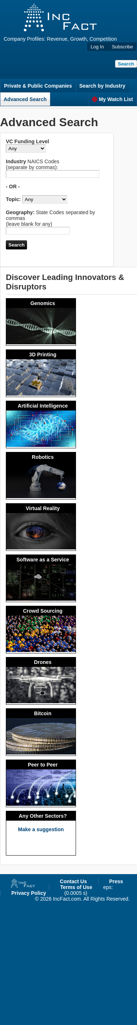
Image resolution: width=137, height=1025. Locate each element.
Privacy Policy (28, 893)
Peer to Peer (43, 765)
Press (116, 881)
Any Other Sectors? (42, 816)
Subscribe (122, 46)
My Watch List (112, 99)
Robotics (43, 457)
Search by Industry (102, 86)
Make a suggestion (41, 829)
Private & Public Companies (38, 86)
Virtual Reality (43, 508)
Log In (97, 46)
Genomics (42, 303)
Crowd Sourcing (42, 611)
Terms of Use (76, 887)
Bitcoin (42, 713)
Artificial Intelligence (43, 406)
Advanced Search (25, 99)
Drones (43, 662)
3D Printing (43, 354)
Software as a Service (42, 559)
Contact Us (73, 881)
